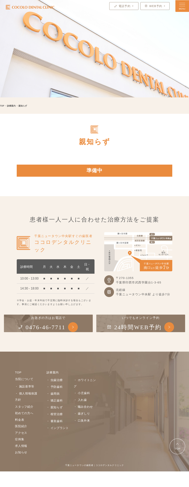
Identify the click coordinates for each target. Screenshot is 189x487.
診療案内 (12, 105)
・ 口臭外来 (81, 426)
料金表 (20, 433)
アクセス (21, 447)
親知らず (24, 105)
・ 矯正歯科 (54, 413)
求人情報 (21, 461)
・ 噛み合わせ (83, 413)
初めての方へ (25, 427)
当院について (25, 393)
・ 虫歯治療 (54, 393)
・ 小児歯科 (81, 400)
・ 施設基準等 (24, 400)
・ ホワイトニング (85, 393)
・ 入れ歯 (80, 406)
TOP (2, 105)
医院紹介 (21, 440)
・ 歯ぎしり (81, 420)
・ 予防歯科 (54, 400)
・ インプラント (56, 439)
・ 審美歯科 (54, 433)
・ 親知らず (54, 420)
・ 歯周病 (52, 406)
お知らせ (21, 467)
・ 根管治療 (54, 426)
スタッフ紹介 (25, 420)
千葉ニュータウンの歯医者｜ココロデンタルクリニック (94, 480)
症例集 (20, 454)
